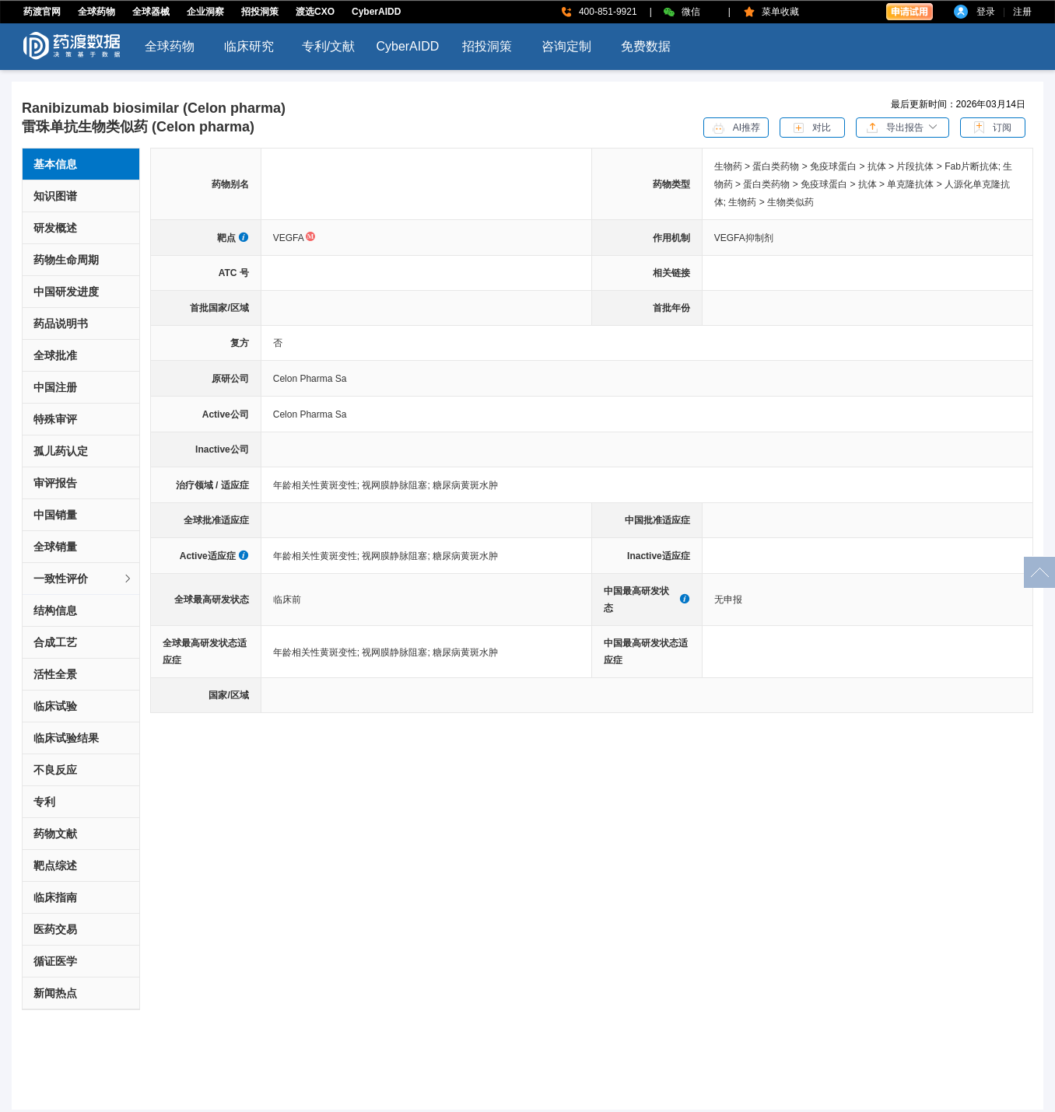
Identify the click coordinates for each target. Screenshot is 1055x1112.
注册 (1022, 11)
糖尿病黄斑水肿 (465, 485)
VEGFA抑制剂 (743, 238)
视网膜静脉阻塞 (397, 485)
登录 (985, 11)
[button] (902, 127)
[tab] (81, 579)
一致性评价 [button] (83, 578)
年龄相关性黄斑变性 (318, 485)
